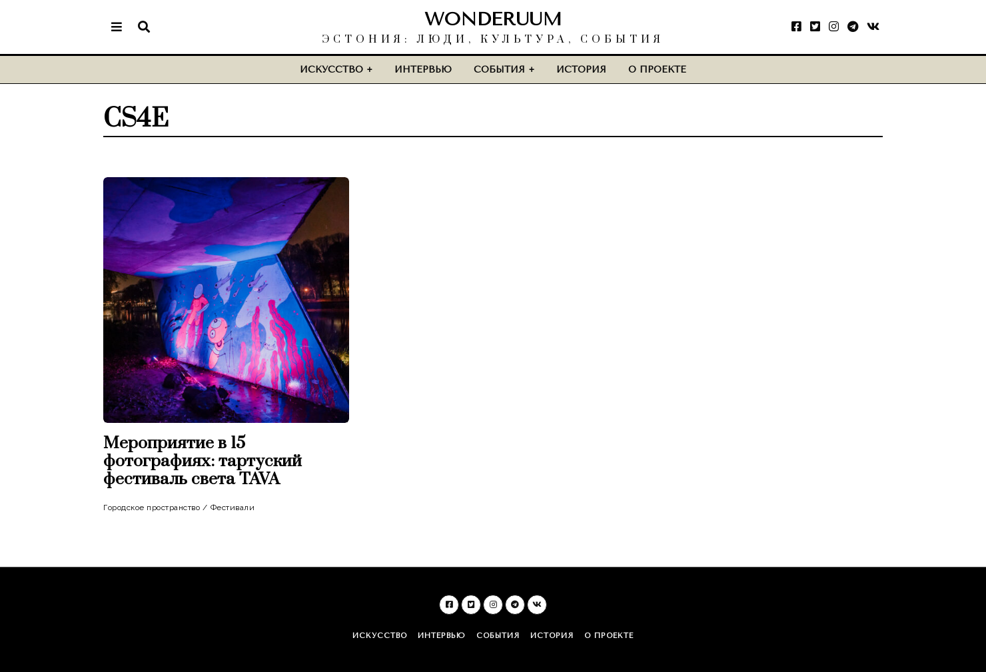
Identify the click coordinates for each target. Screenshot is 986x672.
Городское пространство (151, 507)
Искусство (331, 69)
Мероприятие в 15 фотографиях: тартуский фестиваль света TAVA (202, 461)
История (581, 69)
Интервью (423, 69)
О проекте (657, 69)
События (499, 69)
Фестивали (233, 507)
